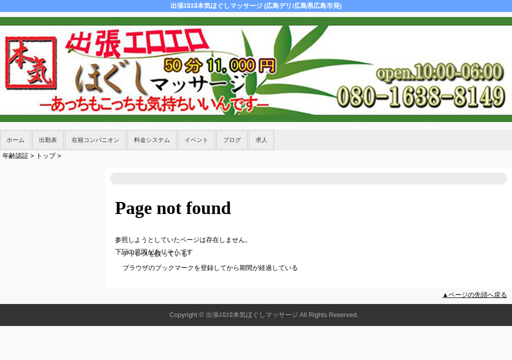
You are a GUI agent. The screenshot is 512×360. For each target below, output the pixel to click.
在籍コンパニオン (96, 140)
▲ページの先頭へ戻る (474, 294)
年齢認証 (15, 156)
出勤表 (48, 140)
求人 (262, 140)
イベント (196, 140)
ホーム (15, 140)
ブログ (232, 140)
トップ (46, 156)
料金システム (152, 140)
